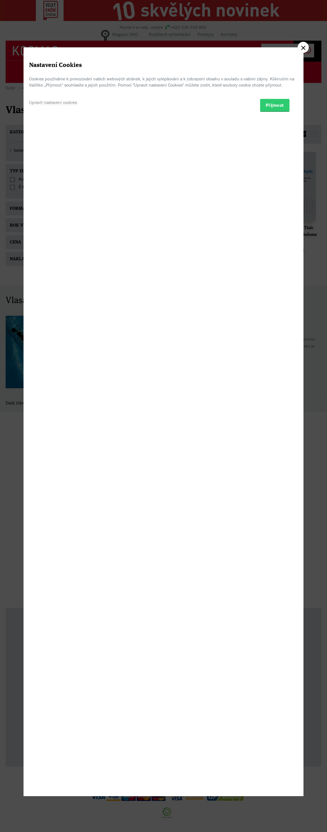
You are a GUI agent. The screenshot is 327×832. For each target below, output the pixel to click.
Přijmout (275, 444)
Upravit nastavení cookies (53, 441)
